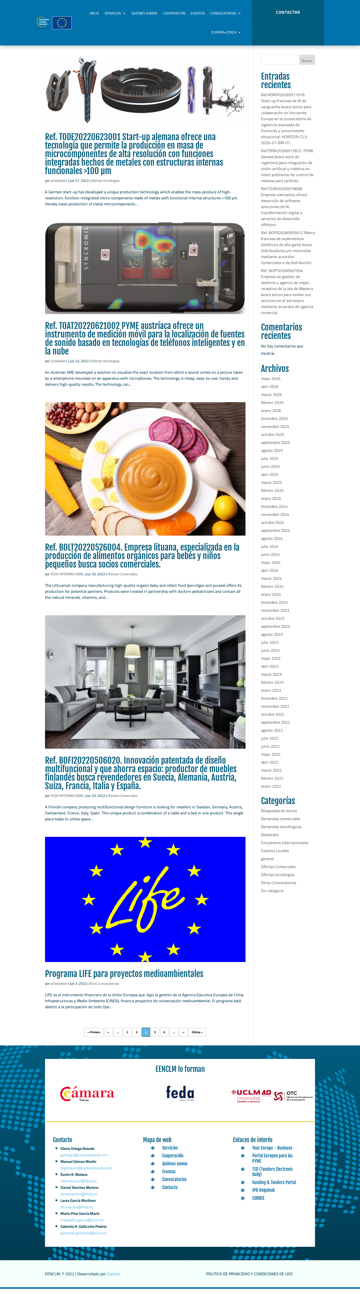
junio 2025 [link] (270, 471)
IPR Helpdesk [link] (263, 1195)
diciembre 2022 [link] (274, 703)
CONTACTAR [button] (288, 12)
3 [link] (137, 1037)
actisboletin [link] (59, 186)
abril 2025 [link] (269, 479)
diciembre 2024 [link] (274, 511)
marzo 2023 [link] (271, 679)
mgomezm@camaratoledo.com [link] (86, 1179)
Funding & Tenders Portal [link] (274, 1187)
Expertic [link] (114, 1279)
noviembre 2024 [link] (275, 519)
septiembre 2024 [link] (275, 535)
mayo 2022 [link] (270, 759)
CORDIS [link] (258, 1203)
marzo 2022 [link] (271, 775)
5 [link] (155, 1037)
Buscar (307, 66)
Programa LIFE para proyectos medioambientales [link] (124, 979)
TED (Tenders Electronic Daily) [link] (272, 1177)
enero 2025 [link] (271, 503)
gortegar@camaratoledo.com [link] (85, 1168)
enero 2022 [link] (271, 791)
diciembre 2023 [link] (274, 607)
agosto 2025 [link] (272, 455)
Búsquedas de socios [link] (279, 816)
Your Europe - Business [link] (272, 1153)
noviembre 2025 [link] (275, 431)
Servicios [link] (112, 13)
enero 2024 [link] (271, 599)
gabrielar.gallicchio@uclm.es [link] (83, 1238)
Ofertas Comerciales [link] (123, 579)
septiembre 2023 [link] (275, 631)
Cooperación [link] (174, 13)
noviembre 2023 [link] (275, 615)
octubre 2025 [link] (272, 439)
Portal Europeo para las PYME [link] (272, 1163)
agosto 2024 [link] (272, 543)
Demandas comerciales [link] (280, 824)
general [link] (267, 864)
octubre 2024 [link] (272, 527)
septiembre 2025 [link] (275, 447)
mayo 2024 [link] (270, 567)
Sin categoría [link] (272, 896)
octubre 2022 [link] (272, 719)
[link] (145, 95)
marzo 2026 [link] (271, 399)
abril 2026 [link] (269, 391)
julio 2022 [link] (269, 743)
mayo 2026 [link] (270, 383)
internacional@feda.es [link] (79, 1190)
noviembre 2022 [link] (275, 711)
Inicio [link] (94, 13)
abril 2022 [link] (269, 767)
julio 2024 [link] (269, 551)
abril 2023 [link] (269, 671)
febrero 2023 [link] (272, 687)
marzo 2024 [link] (271, 583)
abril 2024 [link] (269, 575)
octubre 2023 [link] (272, 623)
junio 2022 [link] (270, 751)
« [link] (108, 1037)
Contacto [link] (170, 1192)
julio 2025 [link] (269, 463)
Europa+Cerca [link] (224, 32)
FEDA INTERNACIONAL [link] (67, 579)
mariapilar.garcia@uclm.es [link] (82, 1226)
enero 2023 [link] (271, 695)
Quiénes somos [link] (145, 13)
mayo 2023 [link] (270, 663)
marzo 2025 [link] (271, 487)
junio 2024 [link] (270, 559)
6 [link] (164, 1037)
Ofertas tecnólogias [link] (105, 186)
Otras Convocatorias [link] (104, 988)
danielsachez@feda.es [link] (79, 1202)
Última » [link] (197, 1037)
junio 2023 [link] (270, 655)
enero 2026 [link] (271, 415)
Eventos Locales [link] (275, 856)
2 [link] (127, 1037)
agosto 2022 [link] (272, 735)
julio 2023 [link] (269, 647)
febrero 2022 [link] (272, 783)
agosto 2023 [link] (272, 639)
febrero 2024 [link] (272, 591)
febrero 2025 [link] (272, 495)
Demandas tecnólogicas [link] (281, 832)
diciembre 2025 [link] (274, 423)
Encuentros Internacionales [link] (284, 848)
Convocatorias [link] (223, 13)
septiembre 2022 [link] (275, 727)
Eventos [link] (198, 13)
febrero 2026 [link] (272, 407)
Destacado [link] (270, 840)
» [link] (183, 1037)
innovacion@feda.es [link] (77, 1214)
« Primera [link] (94, 1037)
